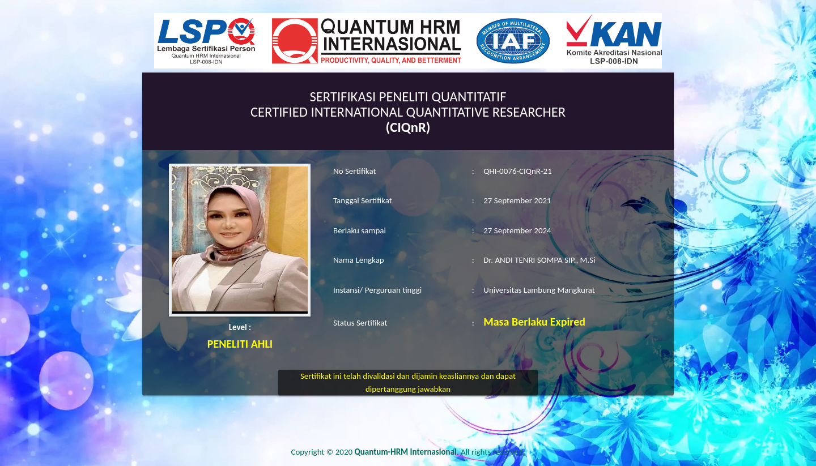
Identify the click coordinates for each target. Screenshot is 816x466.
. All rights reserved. (440, 452)
